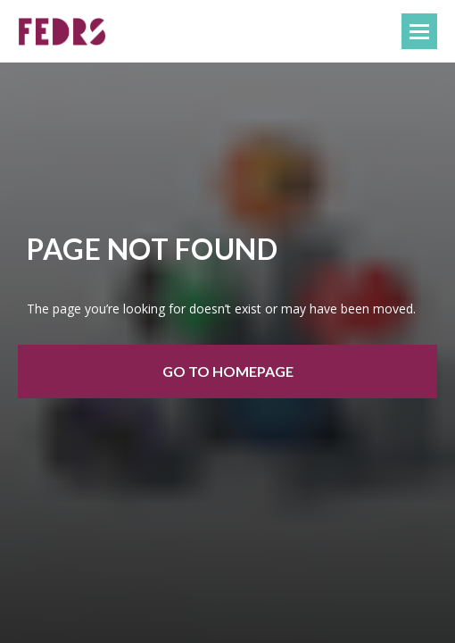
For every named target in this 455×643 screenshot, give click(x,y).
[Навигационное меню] (419, 31)
